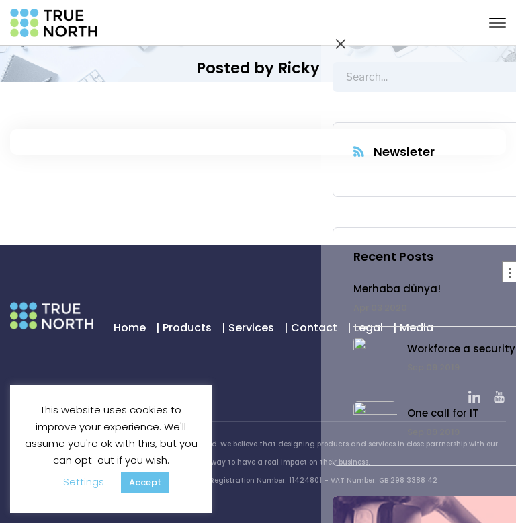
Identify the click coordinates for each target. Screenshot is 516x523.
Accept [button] (145, 482)
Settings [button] (83, 482)
